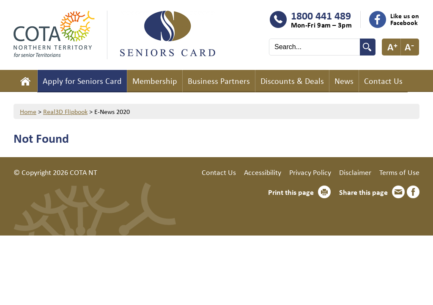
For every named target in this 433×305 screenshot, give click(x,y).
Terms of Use (399, 172)
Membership (154, 80)
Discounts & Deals (292, 80)
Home (25, 81)
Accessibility (262, 172)
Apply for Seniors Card (82, 80)
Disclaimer (355, 172)
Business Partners (219, 80)
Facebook (413, 192)
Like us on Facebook (404, 19)
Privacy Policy (310, 172)
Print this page (291, 192)
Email (398, 192)
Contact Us (383, 80)
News (344, 80)
